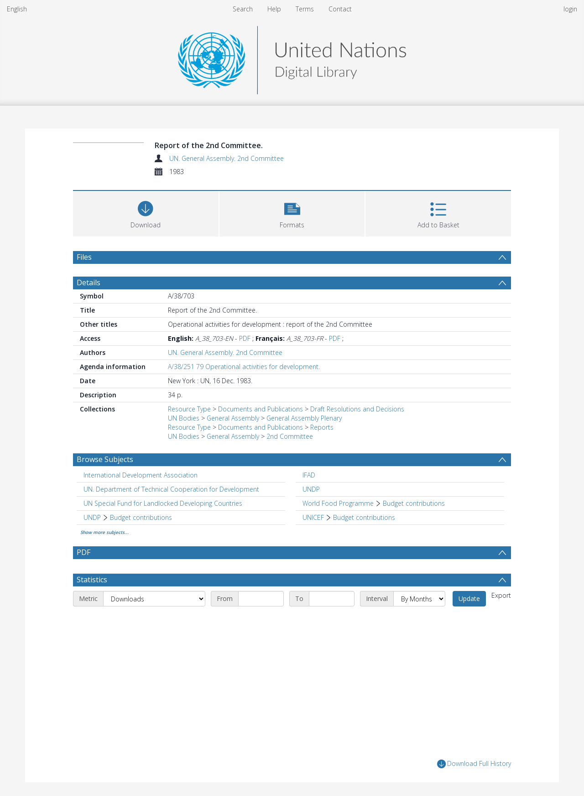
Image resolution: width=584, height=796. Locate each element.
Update (469, 598)
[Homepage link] (292, 57)
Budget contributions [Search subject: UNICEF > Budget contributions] (364, 517)
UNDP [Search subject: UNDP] (311, 489)
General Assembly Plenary (304, 418)
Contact (340, 9)
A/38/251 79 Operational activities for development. (244, 366)
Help (274, 9)
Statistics (92, 580)
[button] (292, 212)
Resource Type (189, 409)
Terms (305, 9)
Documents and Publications (260, 409)
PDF (244, 338)
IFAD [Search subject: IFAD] (308, 475)
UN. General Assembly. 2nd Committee (226, 158)
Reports (322, 427)
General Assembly (233, 418)
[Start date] (261, 598)
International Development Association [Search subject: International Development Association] (140, 475)
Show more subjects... (104, 532)
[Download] (146, 212)
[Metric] (154, 598)
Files (84, 257)
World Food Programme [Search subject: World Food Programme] (338, 503)
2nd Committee (289, 436)
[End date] (332, 598)
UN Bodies (183, 418)
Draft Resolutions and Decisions (357, 409)
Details (88, 282)
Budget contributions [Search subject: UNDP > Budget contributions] (141, 517)
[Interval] (419, 598)
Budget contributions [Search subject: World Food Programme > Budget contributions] (414, 503)
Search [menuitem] (243, 9)
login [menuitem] (570, 9)
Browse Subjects (105, 459)
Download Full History (474, 764)
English (17, 9)
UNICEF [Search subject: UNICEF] (313, 517)
